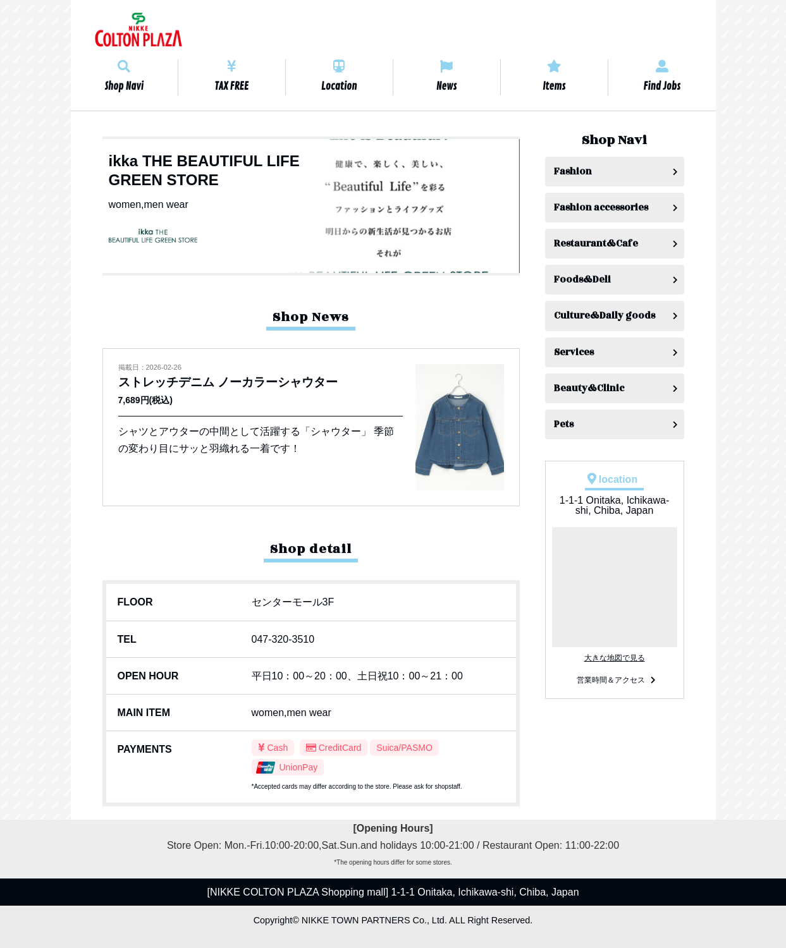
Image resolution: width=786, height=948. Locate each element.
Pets (564, 424)
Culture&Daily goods (604, 315)
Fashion (573, 171)
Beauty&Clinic (589, 388)
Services (574, 352)
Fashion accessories (601, 207)
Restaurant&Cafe (596, 243)
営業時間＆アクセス (611, 680)
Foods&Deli (582, 279)
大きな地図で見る (614, 657)
